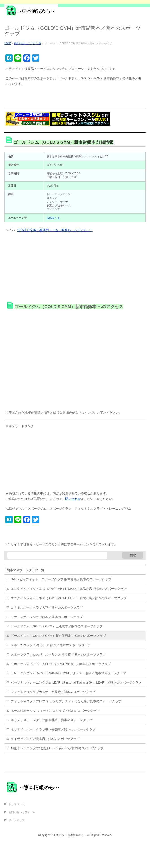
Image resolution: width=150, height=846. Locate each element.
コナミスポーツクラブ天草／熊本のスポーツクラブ (47, 607)
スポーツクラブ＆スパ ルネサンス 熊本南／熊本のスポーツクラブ (58, 654)
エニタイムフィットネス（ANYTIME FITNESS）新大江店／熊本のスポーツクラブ (68, 598)
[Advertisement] (56, 97)
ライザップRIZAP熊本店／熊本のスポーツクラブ (45, 739)
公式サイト (53, 217)
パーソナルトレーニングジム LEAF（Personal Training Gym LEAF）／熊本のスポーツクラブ (76, 682)
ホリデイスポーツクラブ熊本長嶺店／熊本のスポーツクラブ (53, 729)
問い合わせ (73, 499)
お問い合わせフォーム (22, 812)
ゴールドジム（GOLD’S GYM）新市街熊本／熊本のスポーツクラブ (58, 635)
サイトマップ (17, 820)
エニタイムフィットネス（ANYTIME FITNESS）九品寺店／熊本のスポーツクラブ (68, 588)
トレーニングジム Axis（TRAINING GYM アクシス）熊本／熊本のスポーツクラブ (68, 673)
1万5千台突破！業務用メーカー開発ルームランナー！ (55, 230)
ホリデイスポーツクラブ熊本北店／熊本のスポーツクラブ (51, 720)
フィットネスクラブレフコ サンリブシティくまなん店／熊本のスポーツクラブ (66, 701)
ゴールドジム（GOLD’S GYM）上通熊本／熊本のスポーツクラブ (57, 626)
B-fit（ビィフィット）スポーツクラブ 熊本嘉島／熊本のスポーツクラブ (61, 579)
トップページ (17, 804)
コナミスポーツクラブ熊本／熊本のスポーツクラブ (47, 617)
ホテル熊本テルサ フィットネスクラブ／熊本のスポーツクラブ (55, 710)
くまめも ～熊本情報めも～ (69, 835)
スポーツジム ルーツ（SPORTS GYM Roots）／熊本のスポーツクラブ (60, 664)
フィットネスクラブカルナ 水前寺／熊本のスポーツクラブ (53, 692)
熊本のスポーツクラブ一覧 (25, 570)
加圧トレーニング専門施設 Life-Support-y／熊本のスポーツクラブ (57, 748)
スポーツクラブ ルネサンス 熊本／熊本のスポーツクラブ (51, 645)
